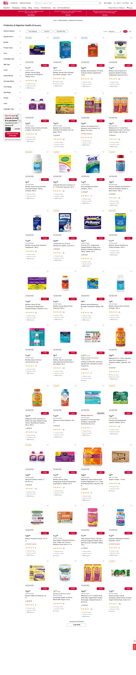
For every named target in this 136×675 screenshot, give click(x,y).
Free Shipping (32, 31)
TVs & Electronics (46, 8)
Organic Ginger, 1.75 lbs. (117, 479)
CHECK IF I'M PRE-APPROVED (12, 135)
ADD (45, 65)
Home (55, 20)
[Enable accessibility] (134, 641)
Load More (76, 625)
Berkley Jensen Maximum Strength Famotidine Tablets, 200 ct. (92, 306)
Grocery (36, 8)
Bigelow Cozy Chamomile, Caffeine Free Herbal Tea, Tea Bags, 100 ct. (63, 130)
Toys (54, 8)
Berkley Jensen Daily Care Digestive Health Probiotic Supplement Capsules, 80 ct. (118, 73)
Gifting (30, 8)
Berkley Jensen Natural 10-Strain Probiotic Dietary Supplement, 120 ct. (92, 73)
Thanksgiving (16, 8)
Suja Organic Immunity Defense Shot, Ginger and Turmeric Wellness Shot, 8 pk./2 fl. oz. (64, 542)
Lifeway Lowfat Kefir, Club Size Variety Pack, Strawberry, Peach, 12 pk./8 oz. (92, 364)
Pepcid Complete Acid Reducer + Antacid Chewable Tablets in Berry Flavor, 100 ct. (120, 189)
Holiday (24, 8)
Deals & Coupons (25, 3)
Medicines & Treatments (76, 20)
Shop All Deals (31, 15)
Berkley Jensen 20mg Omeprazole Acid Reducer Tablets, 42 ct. (34, 74)
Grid (125, 31)
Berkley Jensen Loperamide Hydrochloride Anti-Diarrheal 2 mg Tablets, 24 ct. (63, 362)
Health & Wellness (63, 20)
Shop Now (68, 15)
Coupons (46, 31)
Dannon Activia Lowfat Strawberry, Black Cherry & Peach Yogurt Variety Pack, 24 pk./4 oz (120, 598)
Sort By (105, 31)
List (130, 31)
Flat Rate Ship (61, 31)
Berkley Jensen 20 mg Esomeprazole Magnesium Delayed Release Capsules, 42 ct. (36, 306)
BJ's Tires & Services (64, 8)
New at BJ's (6, 8)
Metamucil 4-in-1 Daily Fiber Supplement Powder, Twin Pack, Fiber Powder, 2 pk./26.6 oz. (119, 130)
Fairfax (131, 8)
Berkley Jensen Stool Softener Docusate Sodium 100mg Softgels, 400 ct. (35, 189)
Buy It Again (108, 3)
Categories (14, 3)
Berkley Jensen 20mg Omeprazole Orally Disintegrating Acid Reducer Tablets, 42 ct (64, 481)
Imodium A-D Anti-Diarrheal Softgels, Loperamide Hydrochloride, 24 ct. (90, 422)
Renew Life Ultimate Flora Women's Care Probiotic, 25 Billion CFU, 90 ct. (90, 128)
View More (100, 413)
